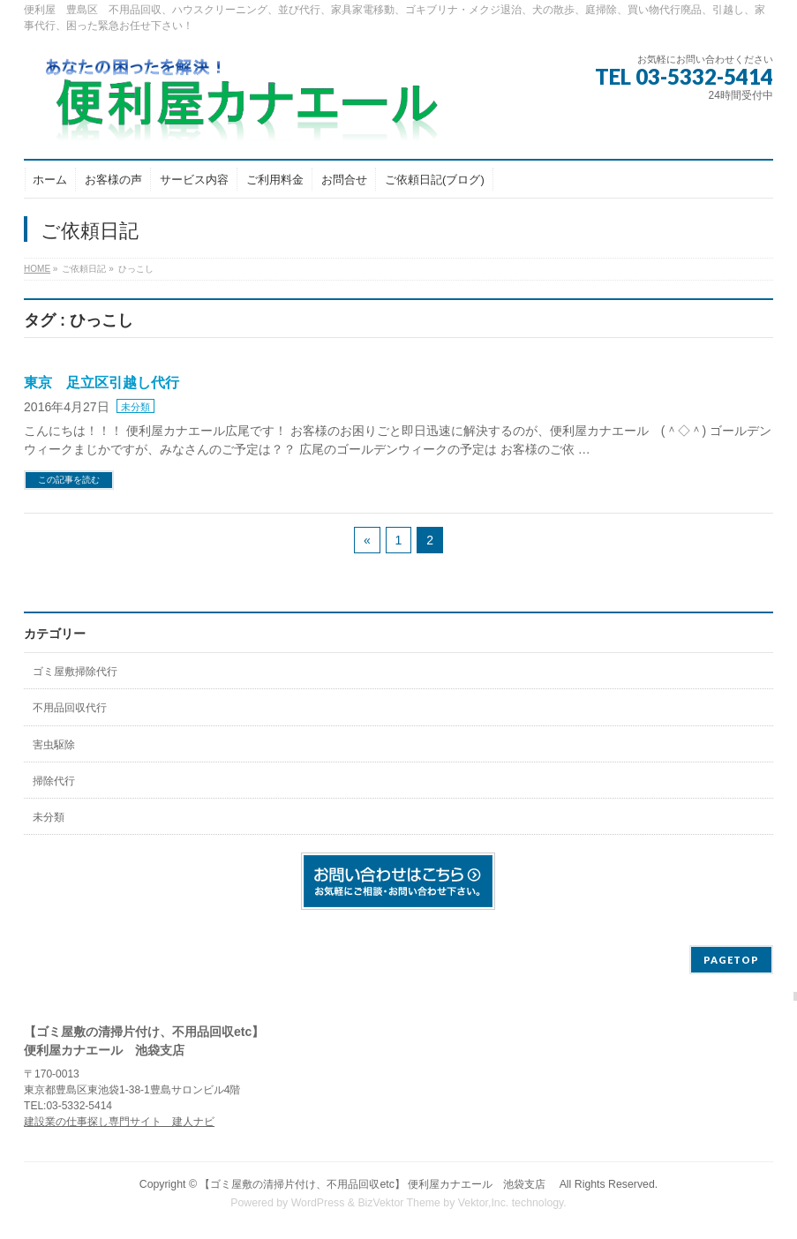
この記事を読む (69, 479)
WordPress (318, 1203)
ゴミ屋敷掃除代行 (75, 671)
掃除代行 (54, 781)
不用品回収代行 (70, 708)
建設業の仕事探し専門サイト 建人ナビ (119, 1121)
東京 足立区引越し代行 (101, 382)
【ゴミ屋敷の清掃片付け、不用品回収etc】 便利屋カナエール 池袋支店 (377, 1184)
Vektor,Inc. (483, 1203)
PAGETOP (731, 959)
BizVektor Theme (398, 1203)
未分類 (135, 407)
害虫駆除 (54, 745)
